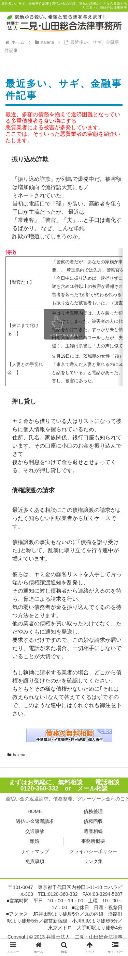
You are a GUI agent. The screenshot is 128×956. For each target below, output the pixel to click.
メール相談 (92, 788)
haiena (16, 755)
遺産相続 (93, 831)
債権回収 (93, 821)
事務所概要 (93, 841)
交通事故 (34, 831)
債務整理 (93, 811)
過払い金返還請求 (35, 821)
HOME (35, 811)
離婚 (34, 841)
